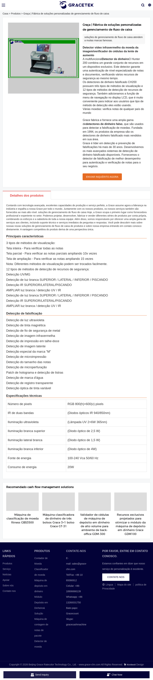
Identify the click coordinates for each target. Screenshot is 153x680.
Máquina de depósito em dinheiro (40, 586)
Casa (5, 13)
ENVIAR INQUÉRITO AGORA (102, 176)
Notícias (7, 574)
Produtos (16, 13)
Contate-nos (9, 591)
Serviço (7, 569)
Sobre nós (8, 585)
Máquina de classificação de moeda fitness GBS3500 (23, 518)
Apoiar (6, 580)
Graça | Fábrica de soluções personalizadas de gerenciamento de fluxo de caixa (66, 13)
